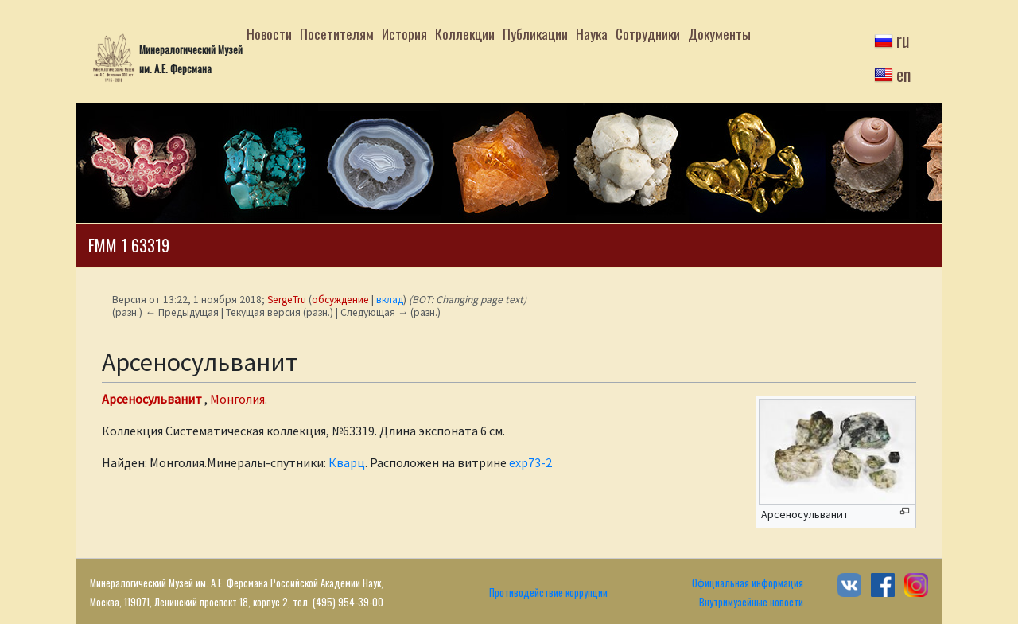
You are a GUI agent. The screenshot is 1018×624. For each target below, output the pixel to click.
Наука (592, 33)
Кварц (346, 462)
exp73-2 (530, 462)
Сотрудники (648, 33)
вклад (389, 299)
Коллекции (465, 33)
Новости (269, 33)
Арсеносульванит (152, 399)
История (404, 33)
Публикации (535, 33)
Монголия (237, 399)
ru (903, 40)
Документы (719, 33)
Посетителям (337, 33)
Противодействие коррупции (548, 592)
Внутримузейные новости (751, 602)
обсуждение (340, 299)
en (903, 74)
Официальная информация (747, 583)
